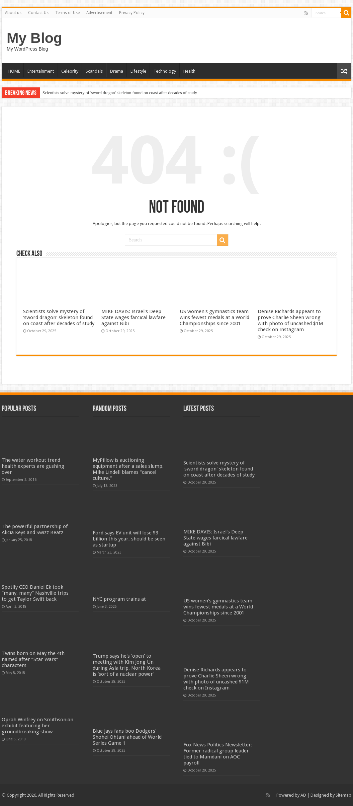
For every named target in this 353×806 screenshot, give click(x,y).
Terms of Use (67, 12)
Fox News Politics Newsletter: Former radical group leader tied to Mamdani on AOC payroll (217, 754)
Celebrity (69, 71)
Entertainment (40, 71)
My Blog (34, 38)
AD (303, 795)
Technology (165, 71)
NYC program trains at (119, 599)
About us (13, 12)
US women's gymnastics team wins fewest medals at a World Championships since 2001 (214, 317)
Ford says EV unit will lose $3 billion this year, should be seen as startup (129, 539)
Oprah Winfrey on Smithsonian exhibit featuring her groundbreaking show (37, 726)
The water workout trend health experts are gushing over (33, 466)
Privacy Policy (132, 12)
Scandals (94, 71)
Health (189, 71)
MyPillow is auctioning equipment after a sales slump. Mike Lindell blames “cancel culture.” (128, 469)
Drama (116, 71)
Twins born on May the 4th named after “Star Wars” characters (33, 659)
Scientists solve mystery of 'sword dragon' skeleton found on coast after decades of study (119, 92)
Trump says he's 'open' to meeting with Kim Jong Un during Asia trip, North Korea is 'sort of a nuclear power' (127, 665)
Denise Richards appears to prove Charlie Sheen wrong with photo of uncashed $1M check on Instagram (290, 320)
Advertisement (99, 12)
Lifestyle (138, 71)
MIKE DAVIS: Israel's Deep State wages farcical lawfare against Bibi (133, 317)
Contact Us (38, 12)
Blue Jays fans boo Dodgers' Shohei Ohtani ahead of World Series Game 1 (127, 737)
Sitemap (343, 795)
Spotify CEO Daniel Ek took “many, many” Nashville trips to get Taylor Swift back (35, 593)
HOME (14, 71)
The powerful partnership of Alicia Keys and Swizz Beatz (35, 529)
